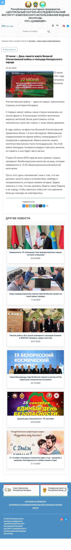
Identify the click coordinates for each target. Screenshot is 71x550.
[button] (5, 489)
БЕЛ (8, 26)
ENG (11, 26)
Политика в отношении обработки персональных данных (35, 505)
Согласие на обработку (35, 502)
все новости (9, 49)
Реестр (36, 508)
